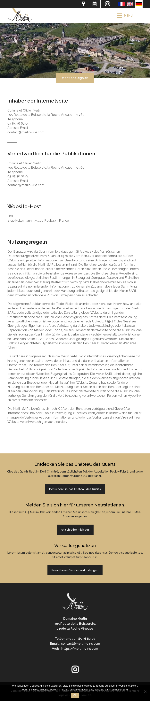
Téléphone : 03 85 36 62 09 (75, 639)
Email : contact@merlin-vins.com (75, 643)
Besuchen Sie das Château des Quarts (75, 489)
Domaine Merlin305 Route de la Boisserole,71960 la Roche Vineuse (75, 623)
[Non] (145, 691)
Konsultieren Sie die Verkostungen (75, 570)
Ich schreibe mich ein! (75, 529)
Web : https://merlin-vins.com (75, 649)
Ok (75, 695)
